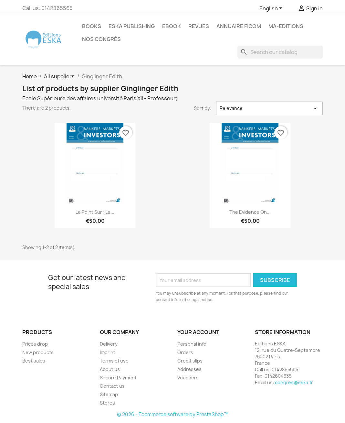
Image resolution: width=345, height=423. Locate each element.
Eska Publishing (132, 26)
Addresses (189, 369)
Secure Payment (118, 377)
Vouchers (188, 377)
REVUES (198, 26)
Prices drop (35, 344)
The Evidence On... (250, 212)
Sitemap (109, 394)
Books (91, 26)
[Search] (280, 52)
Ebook (171, 26)
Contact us (112, 386)
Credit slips (190, 361)
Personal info (191, 344)
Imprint (107, 352)
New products (38, 352)
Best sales (33, 361)
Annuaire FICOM (238, 26)
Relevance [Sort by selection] (269, 108)
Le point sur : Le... (95, 212)
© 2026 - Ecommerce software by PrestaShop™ (172, 414)
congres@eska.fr (294, 382)
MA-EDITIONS (285, 26)
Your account (198, 332)
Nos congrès (101, 39)
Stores (107, 403)
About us (110, 369)
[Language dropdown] (272, 9)
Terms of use (114, 361)
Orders (185, 352)
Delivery (109, 344)
